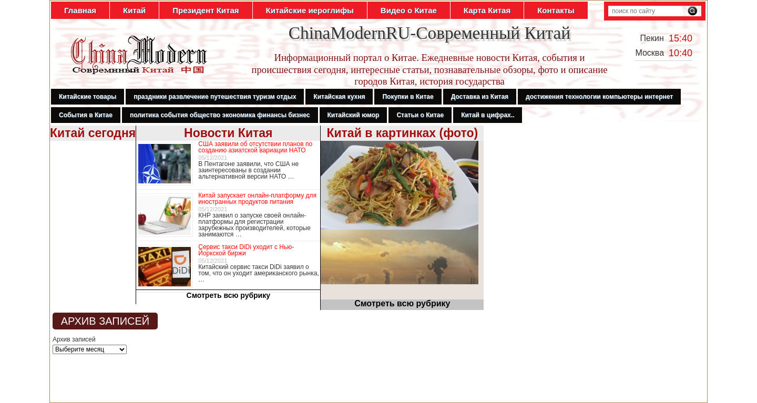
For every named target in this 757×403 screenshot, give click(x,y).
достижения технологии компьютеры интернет (599, 96)
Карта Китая (487, 10)
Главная (80, 10)
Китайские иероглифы (310, 10)
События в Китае (85, 115)
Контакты (556, 10)
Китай (134, 10)
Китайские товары (87, 96)
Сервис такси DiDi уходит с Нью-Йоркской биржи (246, 250)
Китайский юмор (354, 115)
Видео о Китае (409, 10)
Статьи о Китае (420, 115)
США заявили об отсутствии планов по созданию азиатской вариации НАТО (255, 147)
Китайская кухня (339, 96)
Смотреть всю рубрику (229, 295)
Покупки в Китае (407, 96)
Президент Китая (205, 10)
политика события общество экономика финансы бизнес (220, 115)
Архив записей (74, 339)
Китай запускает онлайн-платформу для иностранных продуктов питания (257, 198)
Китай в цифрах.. (487, 115)
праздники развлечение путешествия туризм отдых (215, 96)
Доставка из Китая (479, 96)
